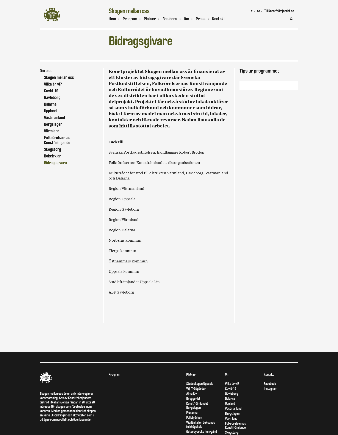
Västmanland (54, 117)
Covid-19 (51, 90)
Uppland (50, 110)
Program (130, 18)
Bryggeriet (193, 406)
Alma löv (191, 401)
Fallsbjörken (194, 425)
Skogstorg (52, 149)
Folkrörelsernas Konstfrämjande (57, 140)
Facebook (270, 391)
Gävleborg (52, 97)
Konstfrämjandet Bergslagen (197, 413)
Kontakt (218, 18)
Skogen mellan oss (59, 77)
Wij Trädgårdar (196, 396)
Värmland (51, 131)
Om (186, 18)
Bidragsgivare (55, 162)
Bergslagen (53, 124)
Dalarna (50, 104)
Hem (112, 18)
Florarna (191, 420)
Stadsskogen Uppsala (199, 391)
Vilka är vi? (53, 84)
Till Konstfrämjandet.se (279, 11)
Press (200, 18)
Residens (170, 18)
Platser (150, 18)
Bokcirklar (52, 156)
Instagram (270, 396)
